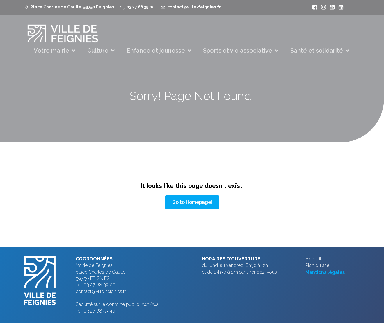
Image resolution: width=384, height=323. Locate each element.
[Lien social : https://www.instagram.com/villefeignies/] (322, 7)
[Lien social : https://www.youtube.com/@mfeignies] (330, 7)
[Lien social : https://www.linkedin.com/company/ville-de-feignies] (339, 7)
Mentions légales (325, 272)
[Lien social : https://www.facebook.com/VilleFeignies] (313, 7)
